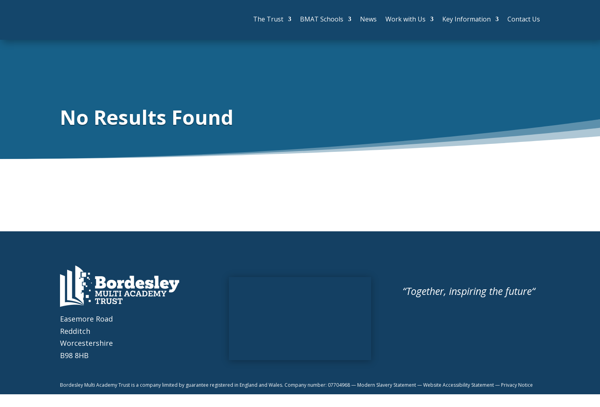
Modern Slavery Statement (387, 385)
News (368, 19)
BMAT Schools (321, 19)
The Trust (268, 19)
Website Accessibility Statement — (462, 385)
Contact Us (523, 19)
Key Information (466, 19)
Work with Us (405, 19)
